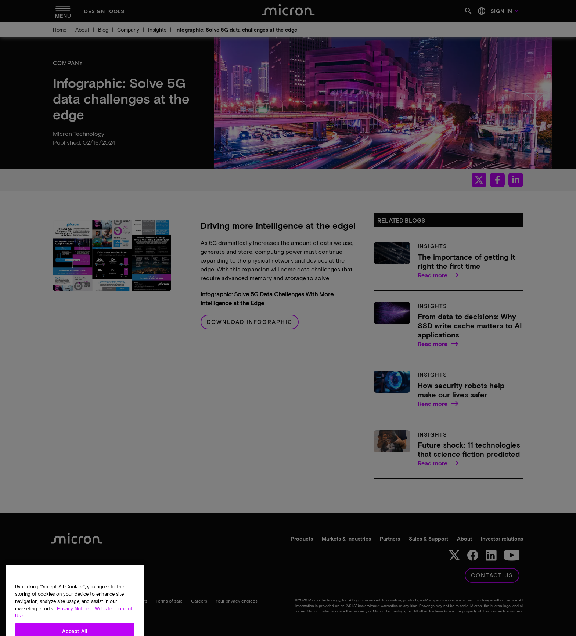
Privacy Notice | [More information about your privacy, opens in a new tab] (74, 626)
